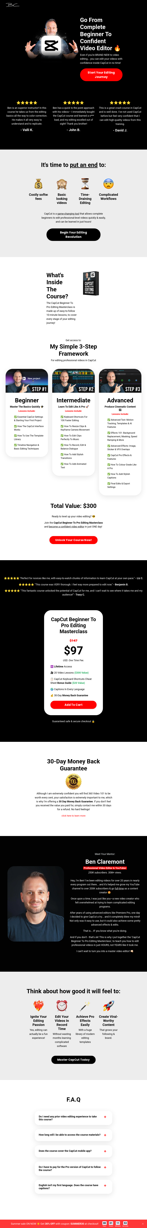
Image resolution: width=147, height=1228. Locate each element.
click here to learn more (73, 827)
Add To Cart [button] (73, 716)
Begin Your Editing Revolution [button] (73, 243)
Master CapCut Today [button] (73, 1073)
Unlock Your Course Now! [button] (73, 550)
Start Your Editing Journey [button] (101, 78)
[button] (73, 242)
